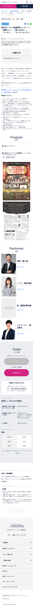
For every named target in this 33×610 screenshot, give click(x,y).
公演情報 (5, 542)
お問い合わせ (6, 598)
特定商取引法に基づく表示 (9, 595)
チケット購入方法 (7, 554)
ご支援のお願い (7, 560)
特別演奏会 (5, 24)
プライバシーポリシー (22, 595)
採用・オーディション (8, 576)
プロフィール (20, 266)
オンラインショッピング (9, 586)
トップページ (4, 11)
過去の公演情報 (14, 11)
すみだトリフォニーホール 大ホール (13, 39)
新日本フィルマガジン (8, 566)
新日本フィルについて (9, 548)
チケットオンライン (8, 581)
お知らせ (5, 571)
